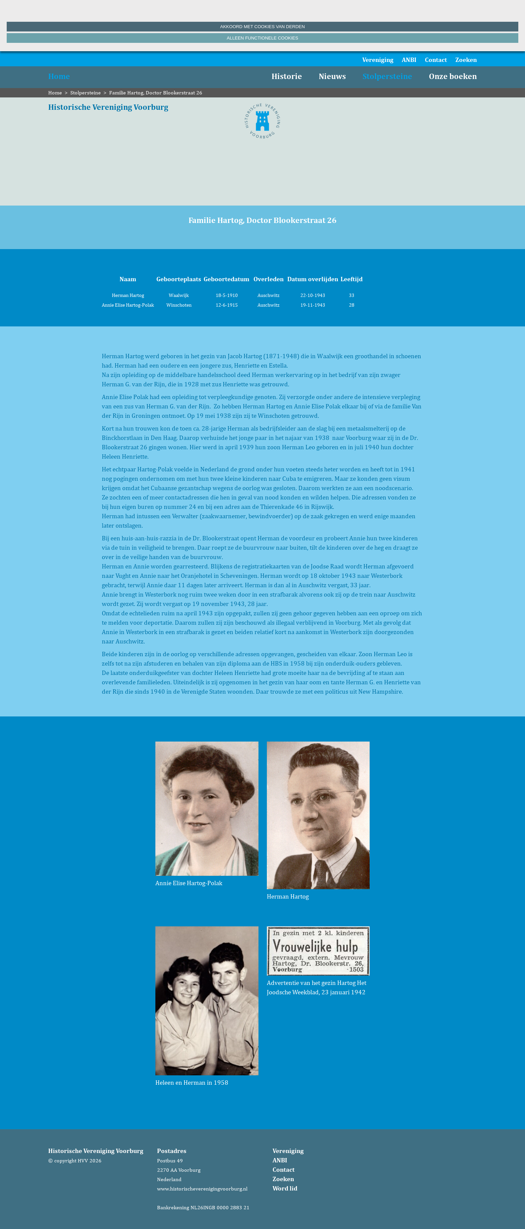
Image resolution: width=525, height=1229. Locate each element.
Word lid (285, 1188)
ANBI (409, 59)
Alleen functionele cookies (262, 38)
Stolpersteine (387, 76)
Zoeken (466, 59)
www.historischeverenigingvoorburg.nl (202, 1189)
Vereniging (377, 59)
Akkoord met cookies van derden (262, 26)
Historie (287, 76)
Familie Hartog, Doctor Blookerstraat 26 (155, 92)
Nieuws (332, 76)
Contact (436, 59)
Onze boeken (453, 76)
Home (59, 76)
